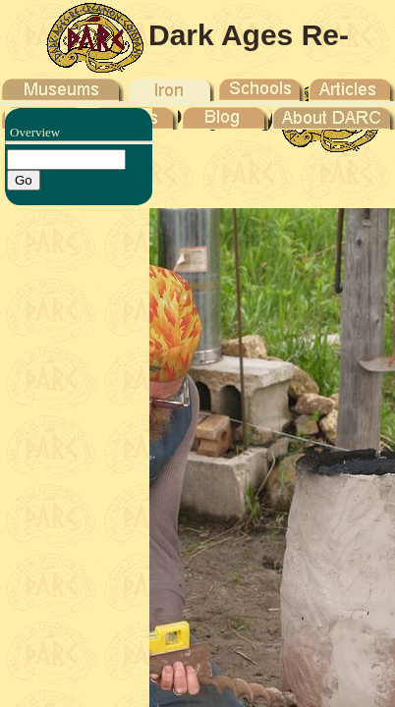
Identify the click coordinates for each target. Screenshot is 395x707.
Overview (35, 132)
